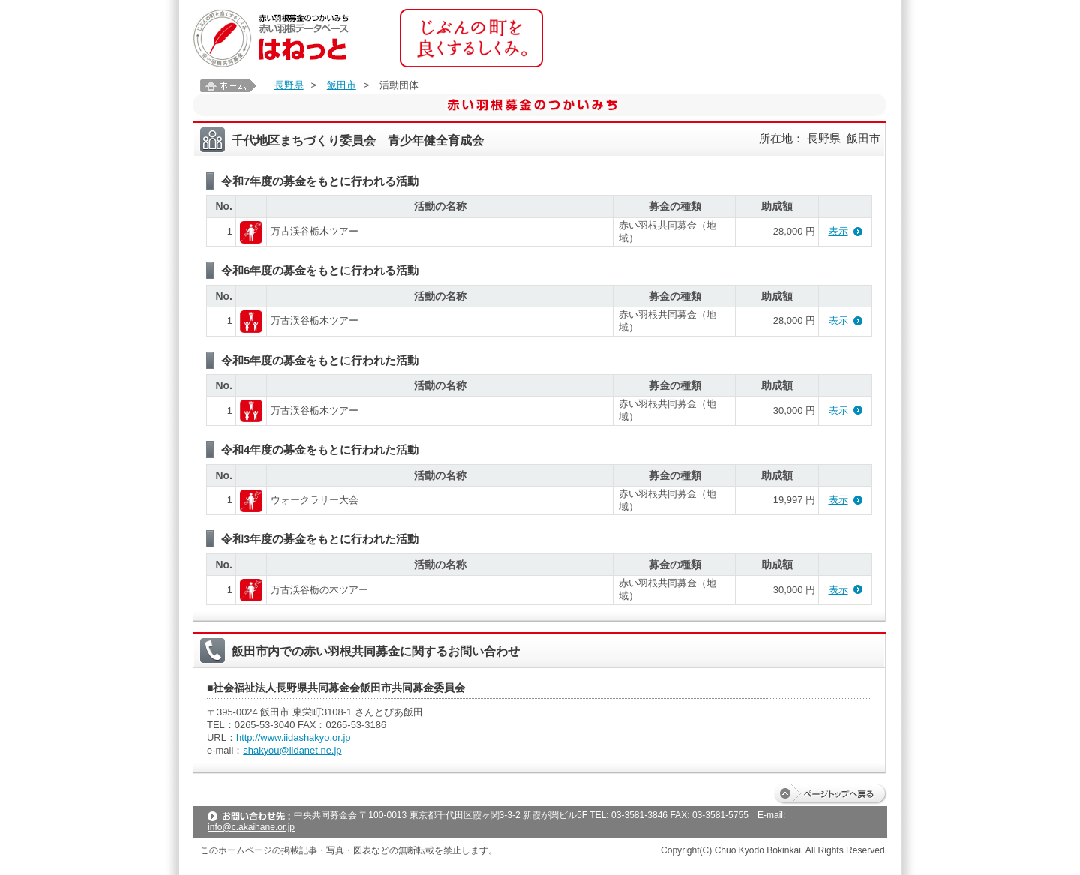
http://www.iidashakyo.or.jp (293, 737)
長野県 (289, 85)
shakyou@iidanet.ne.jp (292, 750)
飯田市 (341, 85)
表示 (838, 231)
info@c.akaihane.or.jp (251, 827)
